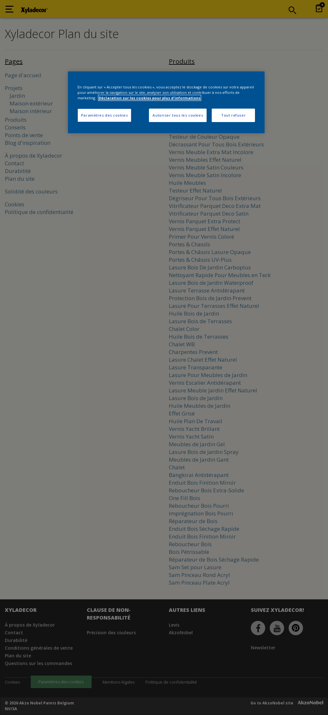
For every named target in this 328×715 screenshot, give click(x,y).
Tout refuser (233, 115)
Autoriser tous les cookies (177, 115)
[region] (166, 102)
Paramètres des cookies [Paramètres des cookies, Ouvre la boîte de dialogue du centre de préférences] (104, 115)
